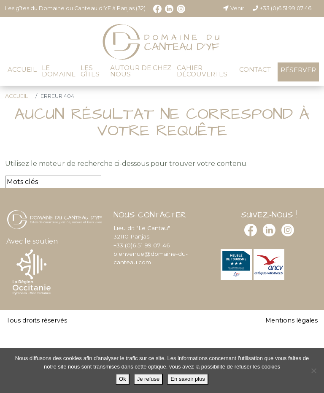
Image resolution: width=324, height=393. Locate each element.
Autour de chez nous (140, 71)
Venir (233, 8)
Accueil (22, 69)
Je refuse (148, 379)
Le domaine (59, 71)
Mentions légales (291, 320)
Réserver (298, 70)
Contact (255, 69)
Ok (122, 379)
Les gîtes (90, 71)
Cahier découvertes (202, 71)
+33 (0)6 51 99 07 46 (281, 8)
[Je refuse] (313, 370)
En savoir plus (187, 379)
